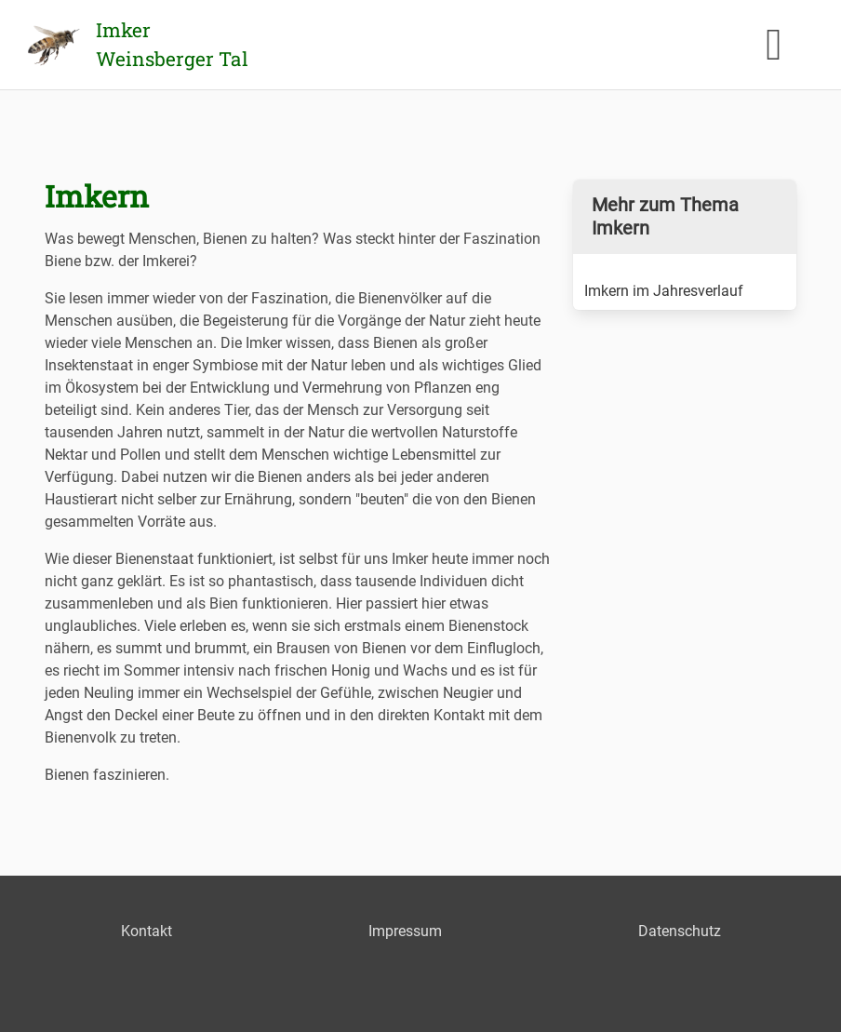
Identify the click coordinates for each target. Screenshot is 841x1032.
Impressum (405, 931)
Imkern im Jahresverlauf (663, 291)
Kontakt (146, 931)
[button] (774, 44)
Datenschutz (679, 931)
